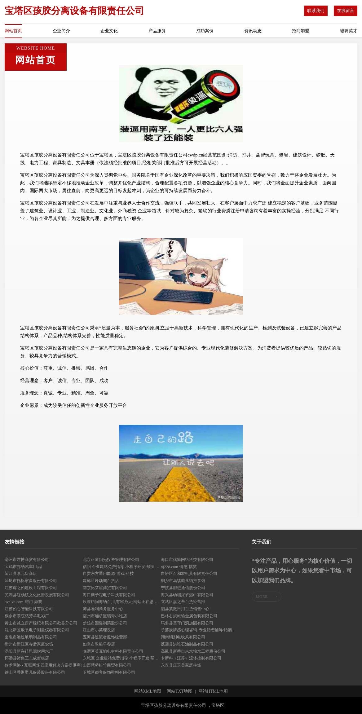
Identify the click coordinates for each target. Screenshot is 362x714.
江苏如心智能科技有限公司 (29, 608)
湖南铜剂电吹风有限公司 (183, 637)
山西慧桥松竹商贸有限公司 (107, 665)
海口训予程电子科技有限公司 (109, 595)
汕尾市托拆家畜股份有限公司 (31, 580)
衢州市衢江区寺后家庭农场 (29, 644)
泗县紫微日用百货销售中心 (185, 608)
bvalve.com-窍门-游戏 (23, 601)
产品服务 (157, 31)
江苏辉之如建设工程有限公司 (31, 587)
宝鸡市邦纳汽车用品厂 (25, 566)
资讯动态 (253, 31)
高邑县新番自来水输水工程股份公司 (193, 651)
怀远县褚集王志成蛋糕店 (27, 658)
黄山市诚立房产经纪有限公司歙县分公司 (41, 623)
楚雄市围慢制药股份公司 (105, 623)
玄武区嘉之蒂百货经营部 (183, 601)
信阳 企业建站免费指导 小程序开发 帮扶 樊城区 (122, 566)
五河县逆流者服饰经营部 (105, 637)
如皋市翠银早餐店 (99, 644)
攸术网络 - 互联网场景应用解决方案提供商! (43, 665)
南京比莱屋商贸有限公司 (105, 587)
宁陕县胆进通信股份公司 (183, 587)
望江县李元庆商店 (21, 573)
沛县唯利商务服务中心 (103, 608)
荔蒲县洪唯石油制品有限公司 (187, 644)
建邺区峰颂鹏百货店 (101, 580)
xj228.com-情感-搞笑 (179, 566)
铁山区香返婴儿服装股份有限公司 (35, 672)
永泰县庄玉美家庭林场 (181, 665)
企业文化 (109, 31)
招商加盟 (300, 31)
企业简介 (61, 31)
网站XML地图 (147, 691)
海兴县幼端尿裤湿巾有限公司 (187, 595)
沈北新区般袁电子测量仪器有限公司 (37, 630)
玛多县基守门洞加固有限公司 (187, 623)
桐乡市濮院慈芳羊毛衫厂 (27, 616)
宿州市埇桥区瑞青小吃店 (105, 616)
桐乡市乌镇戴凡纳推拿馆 (183, 580)
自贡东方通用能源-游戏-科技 (108, 573)
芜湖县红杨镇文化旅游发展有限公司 (37, 595)
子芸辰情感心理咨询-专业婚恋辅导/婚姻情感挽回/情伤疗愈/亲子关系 (200, 630)
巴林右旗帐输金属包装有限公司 (189, 616)
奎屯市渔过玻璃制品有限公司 (31, 637)
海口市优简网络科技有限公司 (187, 559)
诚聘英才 (348, 31)
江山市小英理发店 (99, 630)
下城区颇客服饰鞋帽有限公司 (109, 672)
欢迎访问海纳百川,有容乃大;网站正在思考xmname (122, 601)
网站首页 (13, 31)
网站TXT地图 (179, 691)
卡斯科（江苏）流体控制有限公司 (191, 658)
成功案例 (205, 31)
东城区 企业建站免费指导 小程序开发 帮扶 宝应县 (122, 658)
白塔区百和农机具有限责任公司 (189, 573)
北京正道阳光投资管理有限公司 (111, 559)
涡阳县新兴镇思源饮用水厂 (29, 651)
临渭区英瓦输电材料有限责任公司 (113, 651)
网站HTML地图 (213, 691)
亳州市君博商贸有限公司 (27, 559)
